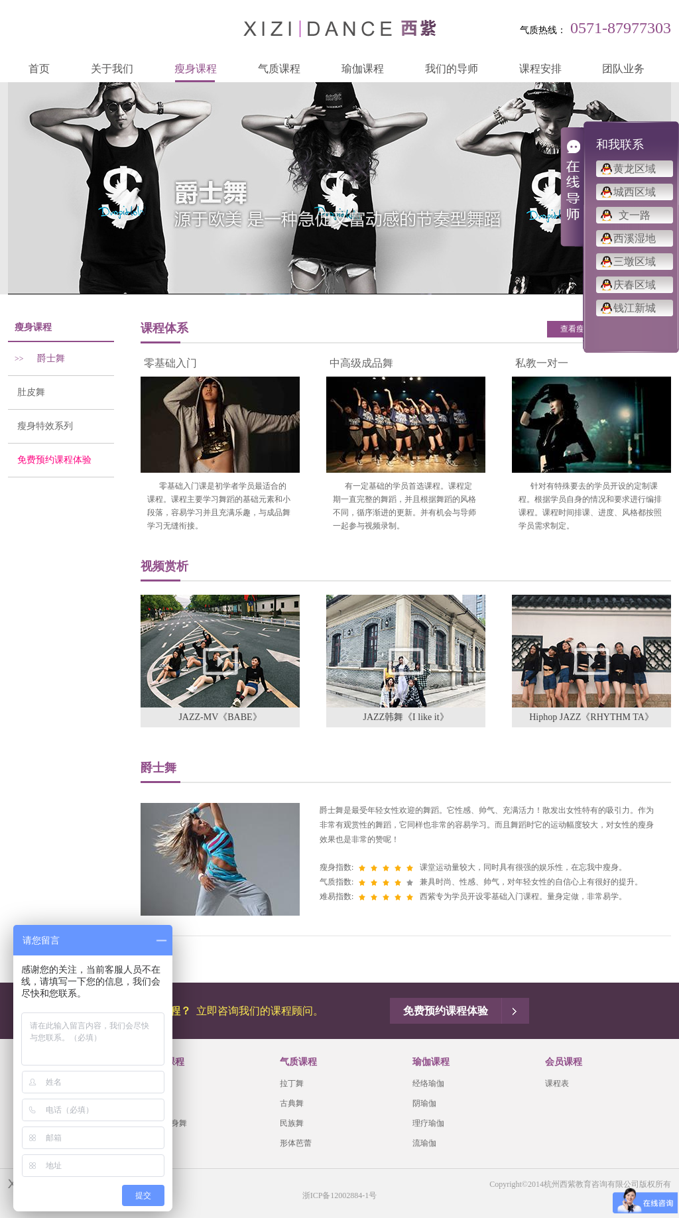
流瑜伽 (424, 1143)
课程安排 (540, 68)
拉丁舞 (292, 1083)
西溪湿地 (634, 238)
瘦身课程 (195, 68)
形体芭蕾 (296, 1143)
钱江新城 (634, 308)
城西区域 (634, 192)
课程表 (557, 1083)
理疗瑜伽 (428, 1123)
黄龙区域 (634, 168)
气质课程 (279, 68)
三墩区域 (634, 261)
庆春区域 (634, 284)
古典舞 (292, 1103)
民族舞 (292, 1123)
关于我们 (112, 68)
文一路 (634, 215)
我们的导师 (451, 68)
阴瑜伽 (424, 1103)
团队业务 (623, 68)
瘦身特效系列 (40, 426)
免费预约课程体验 (50, 460)
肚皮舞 (26, 392)
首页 (39, 68)
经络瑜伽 (428, 1083)
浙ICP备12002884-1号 (339, 1195)
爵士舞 (36, 358)
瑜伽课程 (362, 68)
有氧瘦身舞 (167, 1123)
